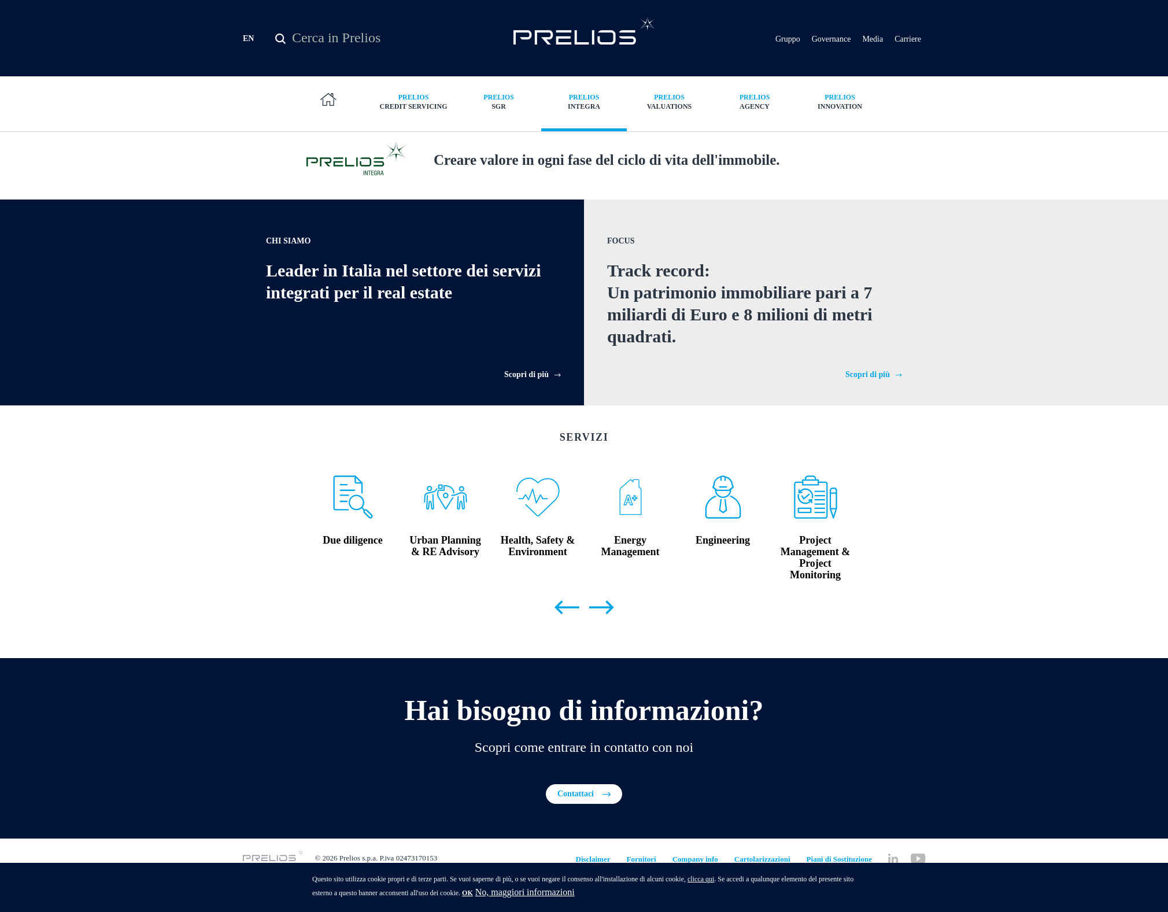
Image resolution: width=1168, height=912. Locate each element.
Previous (566, 636)
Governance (831, 40)
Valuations (669, 104)
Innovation (840, 104)
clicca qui (701, 880)
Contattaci (575, 822)
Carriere (908, 40)
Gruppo (787, 40)
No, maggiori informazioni (525, 893)
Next (601, 636)
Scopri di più (526, 402)
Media (872, 40)
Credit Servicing (413, 104)
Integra (584, 104)
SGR (499, 104)
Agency (754, 104)
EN (248, 39)
